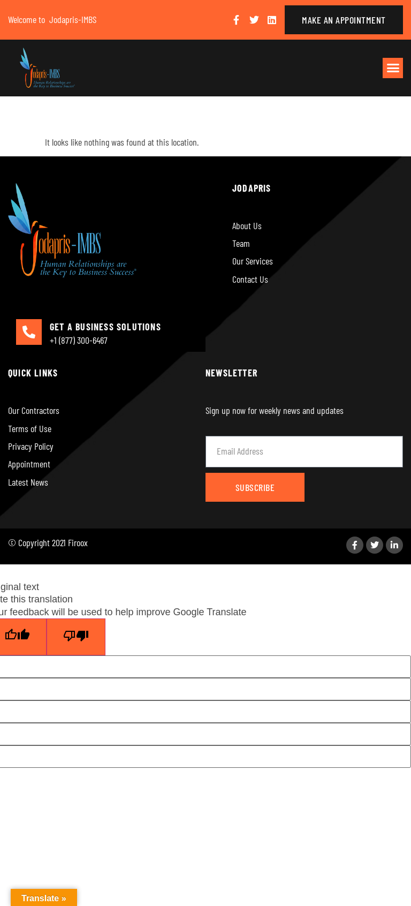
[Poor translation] (76, 636)
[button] (393, 68)
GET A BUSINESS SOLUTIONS (105, 327)
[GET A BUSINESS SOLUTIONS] (29, 332)
